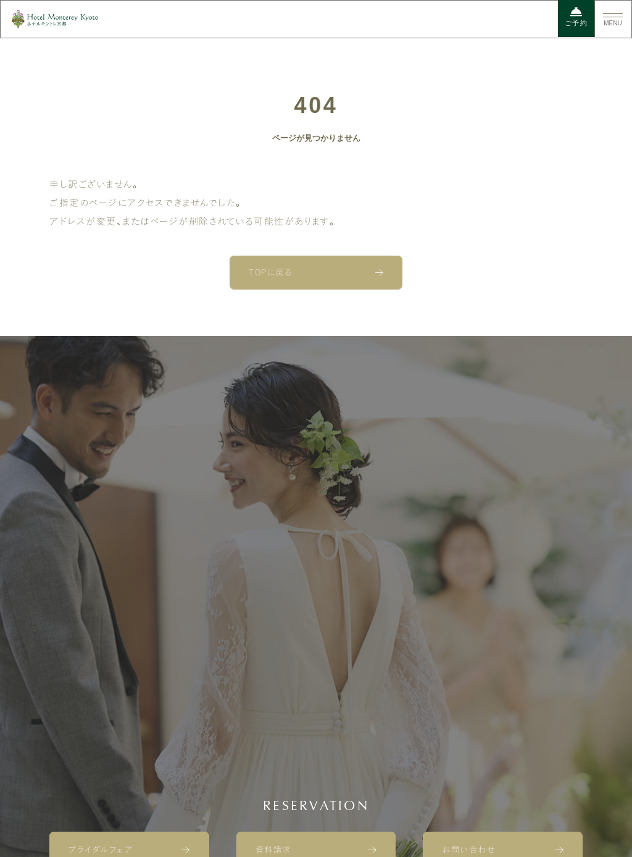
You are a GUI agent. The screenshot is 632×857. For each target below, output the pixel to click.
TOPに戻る (270, 272)
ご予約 (576, 16)
